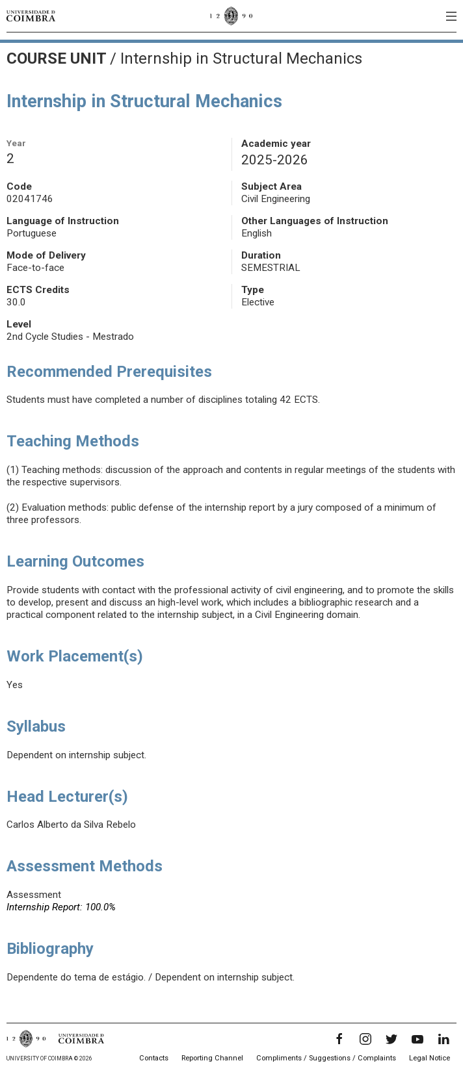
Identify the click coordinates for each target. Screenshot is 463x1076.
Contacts (153, 1058)
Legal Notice (429, 1058)
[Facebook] (339, 1038)
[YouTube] (417, 1038)
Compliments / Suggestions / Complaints (326, 1058)
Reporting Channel (212, 1058)
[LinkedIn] (443, 1038)
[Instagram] (365, 1038)
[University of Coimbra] (31, 15)
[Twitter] (391, 1038)
